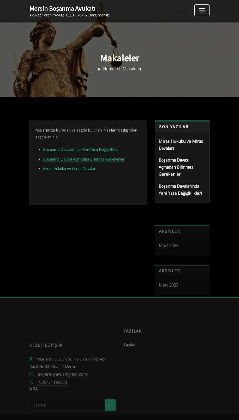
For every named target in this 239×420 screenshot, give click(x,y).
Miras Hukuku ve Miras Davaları (69, 183)
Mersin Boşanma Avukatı (60, 8)
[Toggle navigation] (202, 10)
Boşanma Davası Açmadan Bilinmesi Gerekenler (83, 174)
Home (110, 73)
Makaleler (131, 73)
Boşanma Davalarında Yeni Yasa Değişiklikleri (81, 165)
